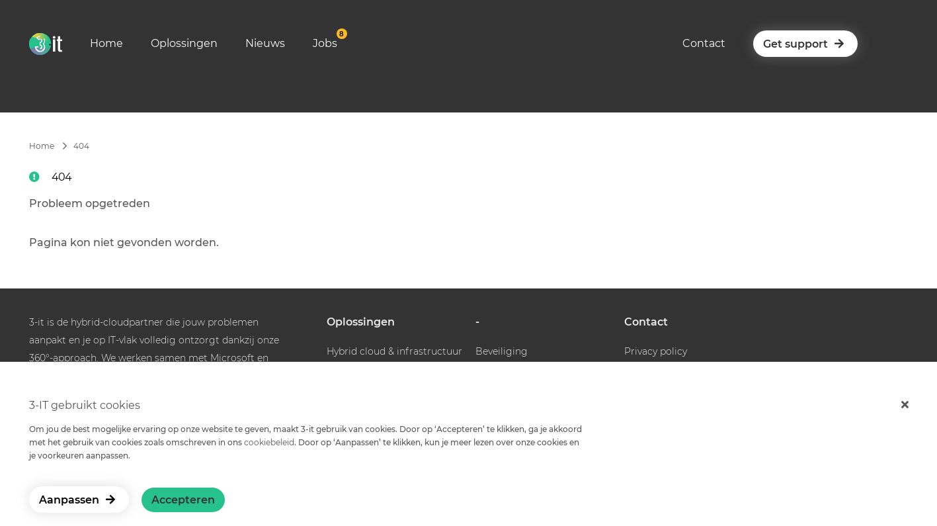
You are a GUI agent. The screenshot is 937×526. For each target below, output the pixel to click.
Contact (703, 43)
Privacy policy (655, 351)
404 (81, 146)
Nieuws (265, 43)
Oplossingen (184, 43)
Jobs (325, 43)
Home (106, 43)
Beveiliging (501, 351)
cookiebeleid (269, 442)
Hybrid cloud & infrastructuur (394, 351)
